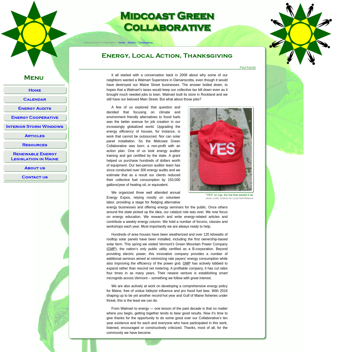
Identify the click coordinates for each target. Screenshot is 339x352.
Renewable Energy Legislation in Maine (34, 156)
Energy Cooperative (34, 117)
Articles (35, 135)
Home (35, 90)
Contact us (35, 177)
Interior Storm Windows (34, 126)
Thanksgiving (145, 42)
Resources (34, 145)
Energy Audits (34, 108)
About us (34, 168)
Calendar (34, 99)
